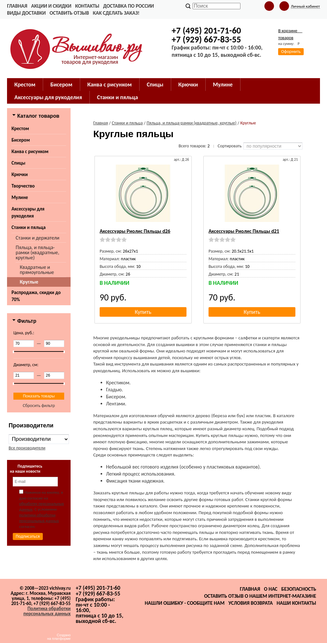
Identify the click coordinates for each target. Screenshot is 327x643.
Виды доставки (26, 13)
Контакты (87, 6)
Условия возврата (250, 603)
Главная (17, 6)
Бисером (20, 140)
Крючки (19, 174)
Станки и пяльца (28, 227)
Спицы (18, 163)
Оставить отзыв (69, 13)
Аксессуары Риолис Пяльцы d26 (135, 231)
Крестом (20, 128)
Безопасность (298, 589)
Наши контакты (296, 603)
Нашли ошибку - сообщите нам (184, 603)
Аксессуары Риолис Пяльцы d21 (244, 231)
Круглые (29, 282)
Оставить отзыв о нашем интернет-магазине (260, 596)
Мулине (19, 197)
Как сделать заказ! (116, 13)
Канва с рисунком (30, 151)
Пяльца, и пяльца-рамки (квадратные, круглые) (37, 252)
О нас (271, 589)
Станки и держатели (37, 238)
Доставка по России (128, 6)
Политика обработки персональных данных (47, 611)
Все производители (27, 448)
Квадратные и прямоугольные (37, 269)
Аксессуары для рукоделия (27, 212)
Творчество (23, 186)
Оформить (291, 51)
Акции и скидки (51, 6)
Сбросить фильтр (39, 405)
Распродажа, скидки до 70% (36, 296)
